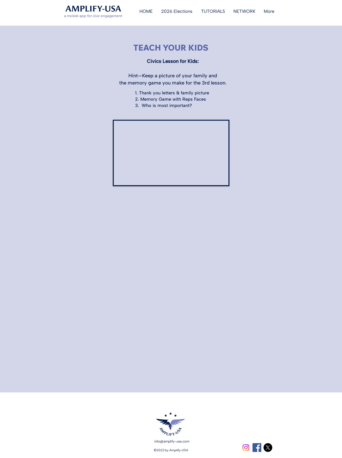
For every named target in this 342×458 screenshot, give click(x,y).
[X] (268, 447)
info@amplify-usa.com (171, 441)
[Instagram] (245, 447)
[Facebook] (257, 447)
